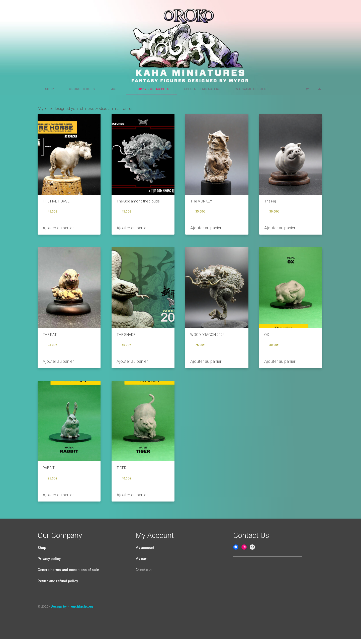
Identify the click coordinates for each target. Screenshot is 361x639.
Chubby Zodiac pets (151, 89)
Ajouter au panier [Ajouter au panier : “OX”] (279, 361)
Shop (49, 89)
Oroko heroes (82, 89)
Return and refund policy (58, 581)
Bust (114, 89)
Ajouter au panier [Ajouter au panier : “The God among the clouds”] (132, 227)
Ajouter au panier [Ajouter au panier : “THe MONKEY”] (205, 227)
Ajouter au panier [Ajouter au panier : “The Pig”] (279, 227)
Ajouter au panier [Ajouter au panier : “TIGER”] (132, 494)
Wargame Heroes (250, 89)
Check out (143, 570)
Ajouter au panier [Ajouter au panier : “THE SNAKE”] (132, 361)
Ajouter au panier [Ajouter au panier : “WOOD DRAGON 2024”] (205, 361)
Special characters (202, 89)
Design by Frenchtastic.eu (72, 606)
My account (144, 548)
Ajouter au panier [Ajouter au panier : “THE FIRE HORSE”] (58, 227)
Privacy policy (49, 559)
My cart (141, 559)
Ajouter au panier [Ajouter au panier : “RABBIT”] (58, 494)
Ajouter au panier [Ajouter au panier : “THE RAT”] (58, 361)
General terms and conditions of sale (68, 570)
